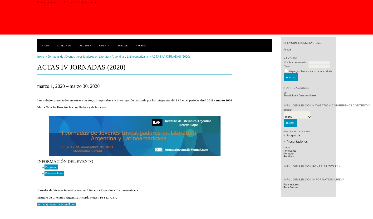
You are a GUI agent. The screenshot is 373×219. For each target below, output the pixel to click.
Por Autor (289, 153)
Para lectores (291, 184)
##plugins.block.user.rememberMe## (310, 71)
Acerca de (64, 45)
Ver (286, 92)
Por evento (290, 150)
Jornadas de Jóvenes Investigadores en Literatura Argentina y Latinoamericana (98, 56)
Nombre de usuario (295, 62)
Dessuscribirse (307, 95)
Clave (287, 66)
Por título (289, 156)
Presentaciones (297, 141)
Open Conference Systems (302, 43)
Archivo (141, 45)
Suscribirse (290, 95)
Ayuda (287, 49)
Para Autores (291, 187)
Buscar (123, 45)
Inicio (45, 45)
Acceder (85, 45)
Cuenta (104, 45)
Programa (293, 135)
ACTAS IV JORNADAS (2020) (171, 56)
